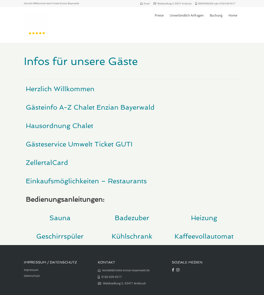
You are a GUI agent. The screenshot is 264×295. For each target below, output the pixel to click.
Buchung (216, 15)
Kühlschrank (132, 236)
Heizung (204, 218)
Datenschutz (32, 276)
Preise (159, 15)
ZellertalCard (47, 162)
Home (233, 15)
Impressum (31, 270)
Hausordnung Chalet (59, 126)
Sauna (60, 218)
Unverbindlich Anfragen (187, 15)
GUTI (124, 144)
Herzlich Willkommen (60, 89)
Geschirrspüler (60, 236)
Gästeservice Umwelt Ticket (71, 144)
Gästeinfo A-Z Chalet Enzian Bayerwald (90, 107)
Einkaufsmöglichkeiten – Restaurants (86, 181)
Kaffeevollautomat (204, 236)
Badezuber (132, 218)
